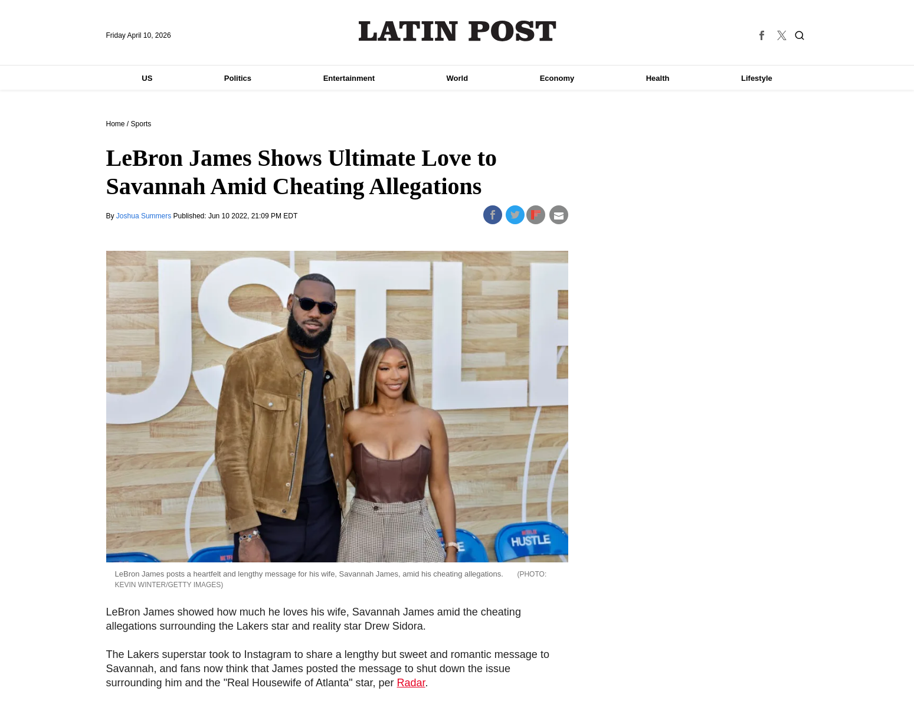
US (147, 78)
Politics (237, 78)
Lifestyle (756, 78)
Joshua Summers (144, 216)
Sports (141, 124)
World (458, 78)
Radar (411, 683)
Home (115, 124)
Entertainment (349, 78)
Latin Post (457, 31)
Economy (557, 78)
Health (658, 78)
